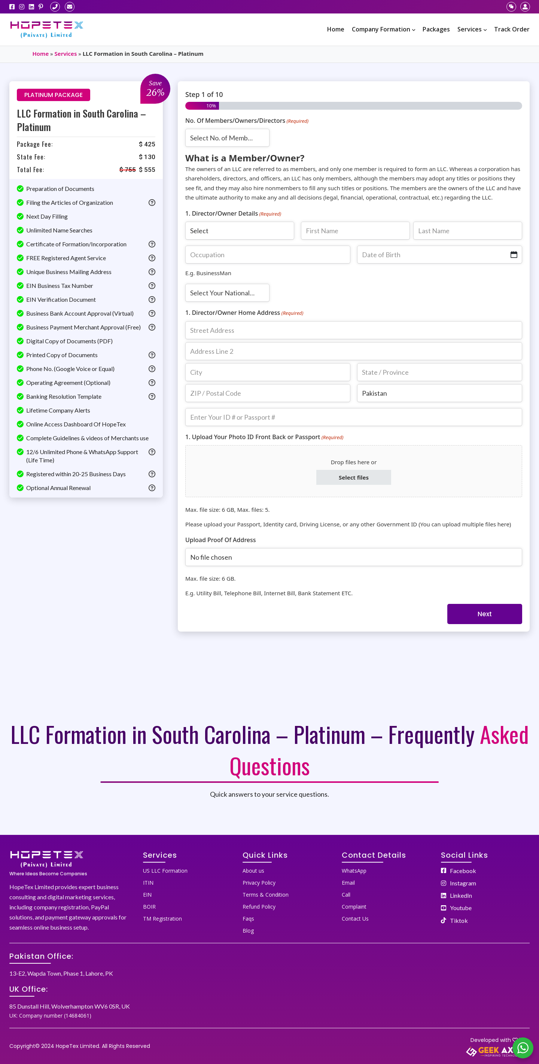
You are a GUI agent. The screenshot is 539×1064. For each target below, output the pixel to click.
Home (335, 29)
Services (472, 29)
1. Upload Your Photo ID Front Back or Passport (264, 437)
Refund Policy (259, 906)
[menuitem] (335, 29)
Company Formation (383, 29)
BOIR (149, 906)
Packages (436, 29)
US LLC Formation (165, 870)
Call (346, 894)
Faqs (248, 918)
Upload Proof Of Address (220, 540)
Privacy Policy (259, 882)
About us (253, 870)
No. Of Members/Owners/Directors (246, 120)
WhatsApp (354, 870)
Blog (248, 930)
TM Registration (162, 918)
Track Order (512, 29)
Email (348, 882)
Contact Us (355, 918)
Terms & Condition (266, 894)
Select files (354, 477)
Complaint (354, 906)
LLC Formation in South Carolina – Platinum (81, 120)
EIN (147, 894)
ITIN (148, 882)
